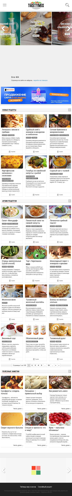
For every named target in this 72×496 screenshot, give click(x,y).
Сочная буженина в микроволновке (58, 130)
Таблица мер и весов (28, 487)
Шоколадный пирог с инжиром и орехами (59, 262)
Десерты (36, 35)
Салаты (4, 223)
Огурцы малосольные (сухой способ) (11, 262)
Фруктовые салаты (13, 223)
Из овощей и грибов (7, 180)
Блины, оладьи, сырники (61, 305)
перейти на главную (40, 80)
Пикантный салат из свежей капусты (35, 221)
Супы (61, 173)
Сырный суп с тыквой (59, 171)
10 (49, 365)
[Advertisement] (36, 59)
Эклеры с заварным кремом (36, 25)
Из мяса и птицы (64, 135)
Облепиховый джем (34, 338)
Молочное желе (9, 300)
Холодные (58, 226)
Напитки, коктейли (31, 305)
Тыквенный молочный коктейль (35, 301)
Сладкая (34, 137)
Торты (28, 264)
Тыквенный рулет (58, 338)
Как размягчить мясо (58, 391)
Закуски (52, 226)
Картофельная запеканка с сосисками (8, 173)
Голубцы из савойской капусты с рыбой (36, 172)
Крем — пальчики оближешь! (56, 429)
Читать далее (18, 409)
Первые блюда (54, 173)
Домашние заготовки (32, 341)
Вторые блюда (54, 135)
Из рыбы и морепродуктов (32, 178)
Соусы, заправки (6, 341)
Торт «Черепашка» (34, 261)
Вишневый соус (9, 338)
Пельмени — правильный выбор (33, 392)
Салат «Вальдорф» (10, 220)
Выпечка (4, 135)
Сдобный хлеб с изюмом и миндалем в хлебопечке (35, 132)
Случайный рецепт (45, 487)
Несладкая (11, 135)
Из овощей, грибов (37, 226)
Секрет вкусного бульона (12, 428)
